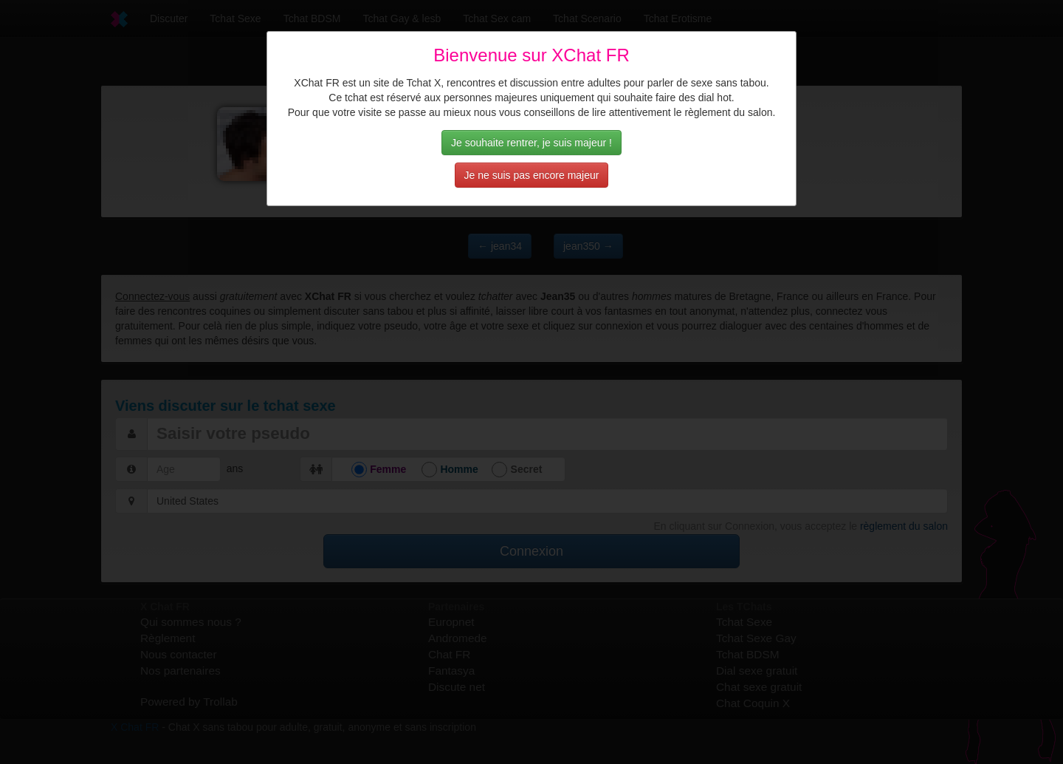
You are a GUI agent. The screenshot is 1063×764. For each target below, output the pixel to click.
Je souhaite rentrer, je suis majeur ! (531, 143)
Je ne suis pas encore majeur (531, 175)
